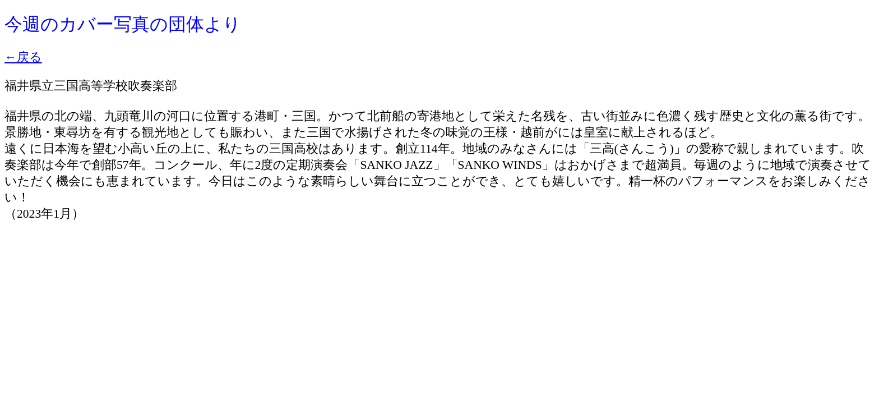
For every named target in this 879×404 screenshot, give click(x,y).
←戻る (23, 57)
